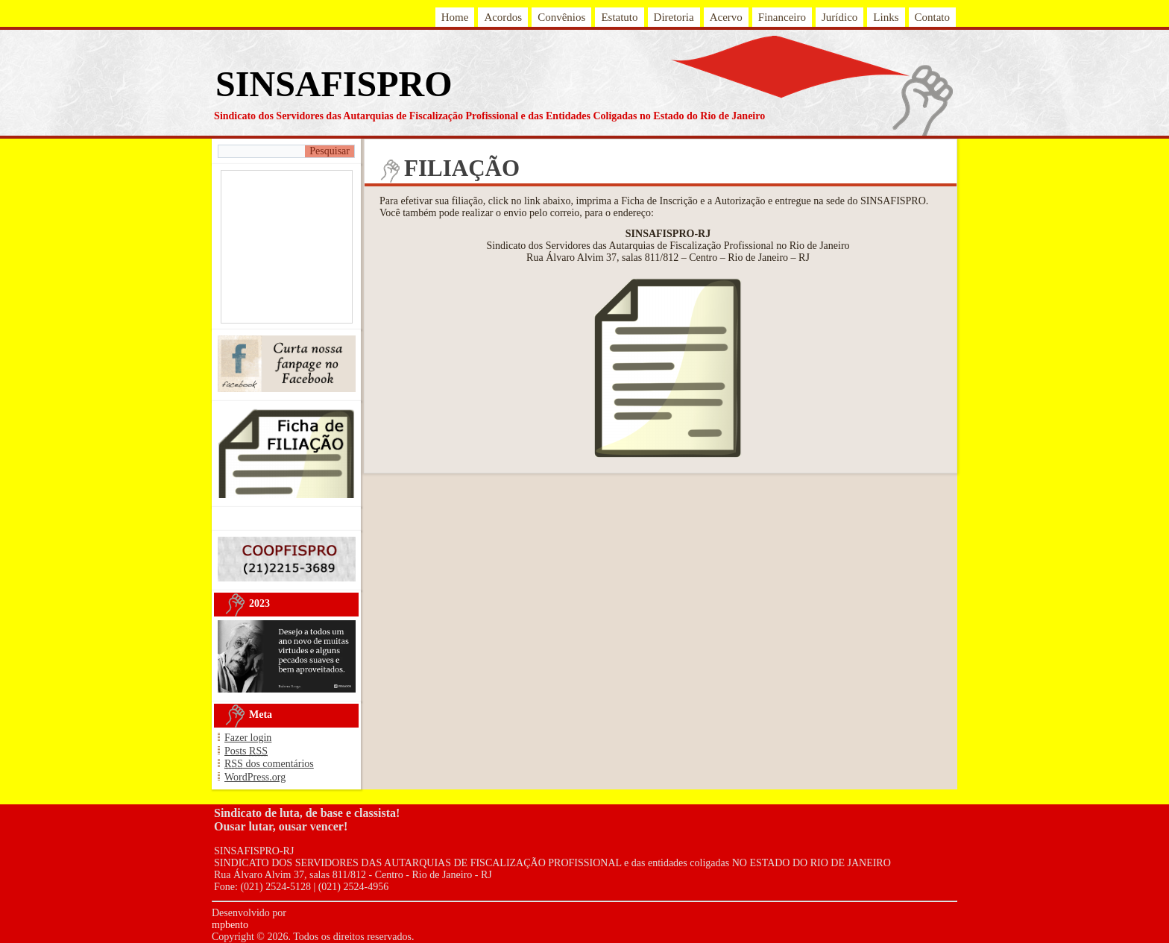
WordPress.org (255, 777)
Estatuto (619, 17)
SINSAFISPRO (333, 84)
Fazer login (247, 737)
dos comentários (269, 763)
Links (885, 17)
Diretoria (674, 17)
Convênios (561, 17)
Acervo (726, 17)
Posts (246, 751)
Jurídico (839, 17)
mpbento (230, 924)
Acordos (503, 17)
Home (455, 17)
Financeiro (782, 17)
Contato (933, 17)
